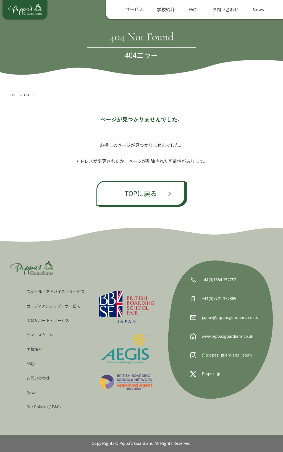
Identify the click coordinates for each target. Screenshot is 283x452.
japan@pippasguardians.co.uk (224, 318)
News (258, 9)
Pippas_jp (205, 374)
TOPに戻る (141, 193)
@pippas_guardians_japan (221, 355)
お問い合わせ (225, 9)
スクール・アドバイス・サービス (56, 291)
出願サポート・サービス (48, 320)
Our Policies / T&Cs (44, 406)
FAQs (193, 9)
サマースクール (40, 334)
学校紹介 (166, 9)
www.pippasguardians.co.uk (221, 336)
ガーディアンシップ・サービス (53, 306)
